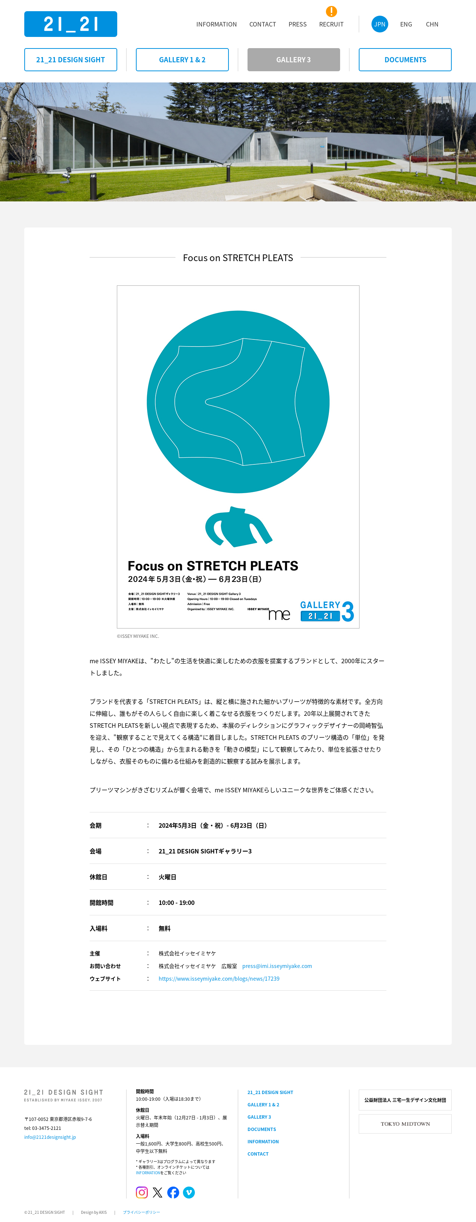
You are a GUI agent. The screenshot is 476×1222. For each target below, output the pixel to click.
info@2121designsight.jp (50, 1137)
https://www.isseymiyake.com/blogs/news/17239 (219, 978)
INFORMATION (148, 1172)
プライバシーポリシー (141, 1212)
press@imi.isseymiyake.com (277, 965)
